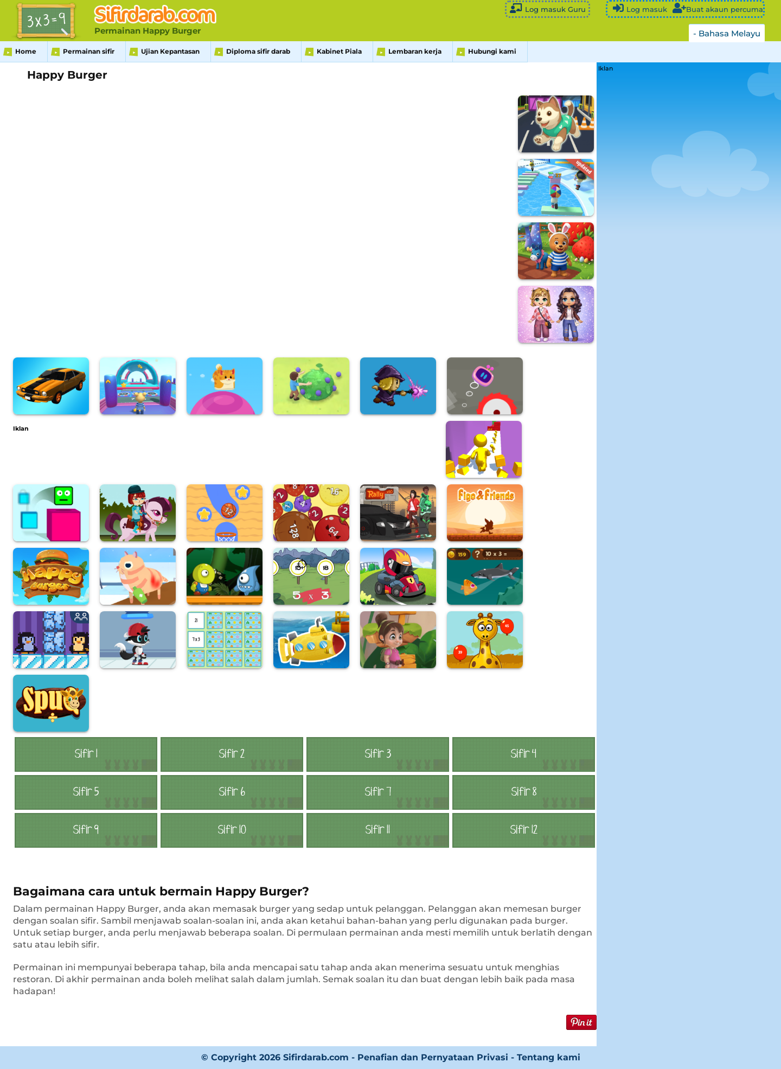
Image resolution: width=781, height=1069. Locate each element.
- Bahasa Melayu (726, 33)
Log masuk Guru (547, 8)
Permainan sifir (88, 51)
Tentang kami (548, 1057)
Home (25, 51)
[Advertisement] (210, 456)
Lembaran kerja (414, 51)
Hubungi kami (492, 51)
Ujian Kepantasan (170, 51)
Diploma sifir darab (258, 51)
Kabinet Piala (339, 51)
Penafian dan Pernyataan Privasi (432, 1057)
